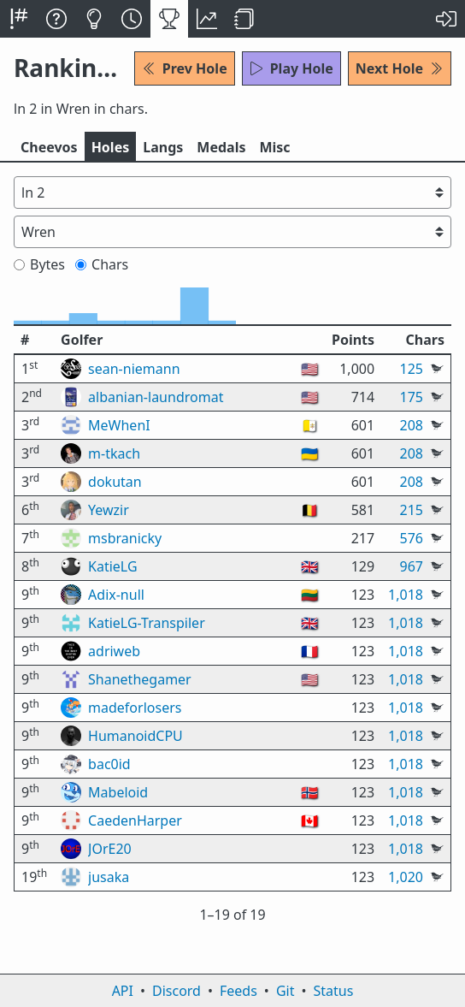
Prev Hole (184, 68)
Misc (274, 147)
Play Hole (291, 68)
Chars (101, 264)
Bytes (39, 264)
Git (285, 990)
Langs (163, 147)
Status (333, 990)
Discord (176, 990)
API (122, 990)
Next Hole (400, 68)
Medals (221, 147)
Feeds (238, 990)
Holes (110, 147)
